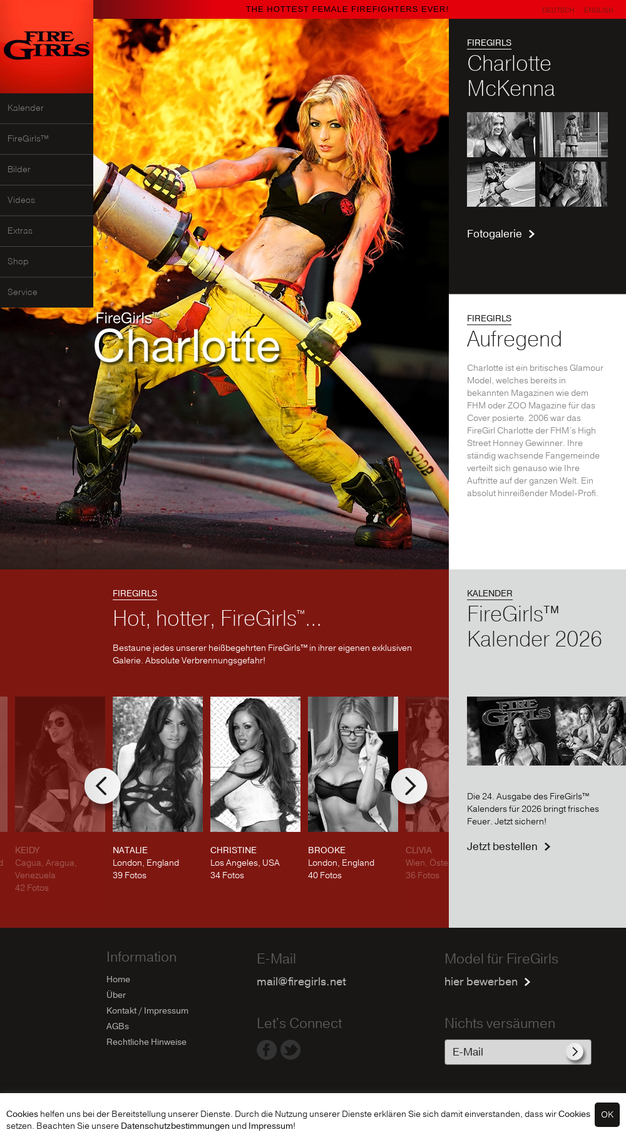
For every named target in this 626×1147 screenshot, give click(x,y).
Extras (20, 231)
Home (118, 979)
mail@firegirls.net (301, 982)
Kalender (26, 108)
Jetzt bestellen (502, 846)
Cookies (22, 1114)
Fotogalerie (494, 234)
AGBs (117, 1026)
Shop (18, 261)
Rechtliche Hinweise (146, 1042)
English (598, 10)
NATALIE (130, 850)
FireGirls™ (28, 139)
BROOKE (327, 850)
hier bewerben (481, 982)
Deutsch (558, 10)
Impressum (271, 1126)
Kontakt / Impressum (147, 1011)
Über (116, 995)
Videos (21, 200)
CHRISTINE (233, 850)
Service (23, 292)
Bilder (19, 169)
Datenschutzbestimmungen (175, 1126)
